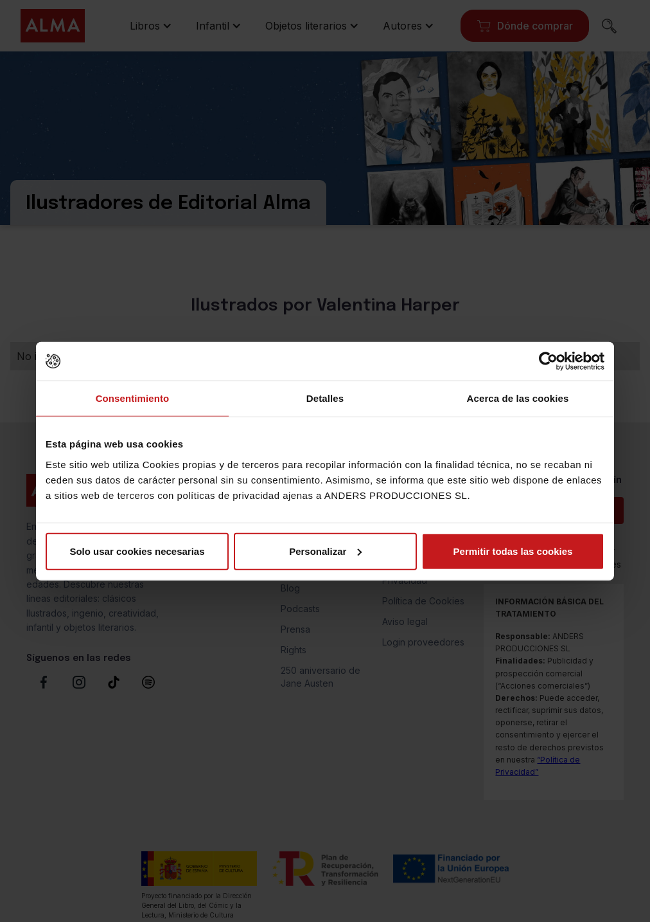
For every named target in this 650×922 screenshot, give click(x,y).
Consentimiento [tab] (133, 398)
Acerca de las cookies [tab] (518, 398)
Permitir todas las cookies (513, 550)
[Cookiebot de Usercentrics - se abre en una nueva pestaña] (548, 361)
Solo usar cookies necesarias (136, 550)
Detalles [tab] (325, 398)
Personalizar (325, 550)
